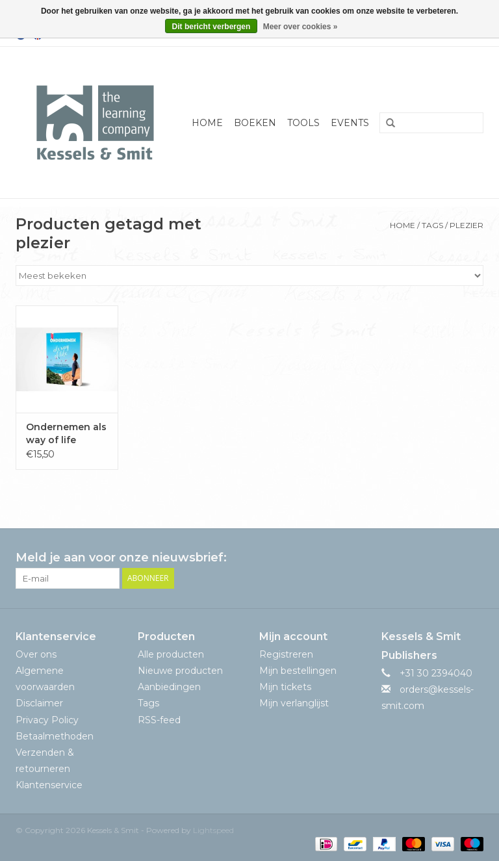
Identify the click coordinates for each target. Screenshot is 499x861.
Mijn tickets (285, 687)
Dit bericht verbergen (211, 26)
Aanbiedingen (169, 687)
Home (207, 123)
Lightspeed (213, 830)
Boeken (255, 123)
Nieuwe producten (180, 670)
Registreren (286, 654)
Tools (303, 123)
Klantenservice (49, 785)
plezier (466, 225)
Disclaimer (39, 703)
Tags (432, 225)
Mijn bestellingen (298, 670)
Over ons (36, 654)
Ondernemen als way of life (66, 433)
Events (350, 123)
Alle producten (171, 654)
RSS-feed (159, 720)
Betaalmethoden (55, 736)
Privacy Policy (47, 720)
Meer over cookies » (300, 26)
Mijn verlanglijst (294, 703)
